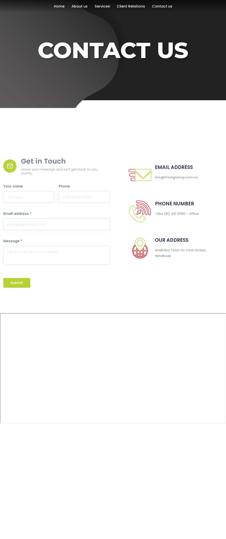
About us (80, 6)
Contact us (162, 6)
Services (102, 6)
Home (59, 6)
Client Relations (131, 6)
